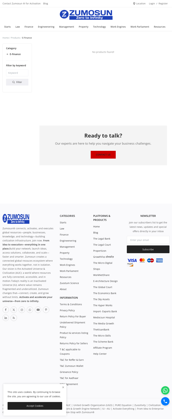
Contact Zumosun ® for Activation (22, 3)
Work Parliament (140, 26)
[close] (63, 387)
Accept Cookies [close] (35, 405)
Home (6, 37)
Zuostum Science (69, 283)
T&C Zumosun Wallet (71, 365)
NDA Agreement (69, 384)
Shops (96, 269)
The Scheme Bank (103, 341)
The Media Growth (103, 323)
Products (15, 37)
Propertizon (99, 250)
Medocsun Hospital (104, 317)
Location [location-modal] (139, 3)
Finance (29, 26)
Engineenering (46, 26)
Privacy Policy (67, 310)
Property (83, 26)
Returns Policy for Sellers (74, 343)
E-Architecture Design (105, 281)
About (63, 289)
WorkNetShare (101, 275)
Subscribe (148, 249)
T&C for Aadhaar (69, 378)
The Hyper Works (102, 305)
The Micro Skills (102, 335)
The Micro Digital (102, 262)
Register (163, 3)
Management (66, 26)
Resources (159, 26)
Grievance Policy (69, 372)
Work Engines (118, 26)
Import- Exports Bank (105, 311)
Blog (45, 3)
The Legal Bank (101, 238)
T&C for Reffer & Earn (72, 359)
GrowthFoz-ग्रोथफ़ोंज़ (103, 256)
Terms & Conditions (71, 304)
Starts (7, 26)
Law (17, 26)
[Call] (165, 401)
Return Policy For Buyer (73, 316)
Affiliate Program (102, 347)
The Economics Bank (104, 293)
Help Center (100, 353)
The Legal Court (102, 244)
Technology (99, 26)
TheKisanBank (101, 329)
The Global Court (102, 287)
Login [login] (152, 3)
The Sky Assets (101, 299)
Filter (17, 82)
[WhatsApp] (165, 390)
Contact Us (103, 154)
